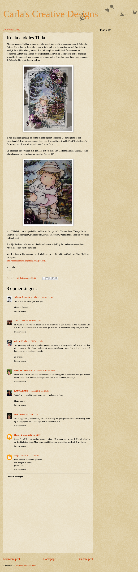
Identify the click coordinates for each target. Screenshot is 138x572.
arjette (17, 341)
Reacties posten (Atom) (26, 565)
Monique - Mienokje (23, 370)
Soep (16, 455)
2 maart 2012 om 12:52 (28, 414)
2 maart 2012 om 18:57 (29, 455)
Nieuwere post (11, 559)
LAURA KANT (21, 391)
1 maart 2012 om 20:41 (39, 391)
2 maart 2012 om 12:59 (30, 435)
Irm (16, 414)
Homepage (49, 559)
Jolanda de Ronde (22, 297)
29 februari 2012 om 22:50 (30, 321)
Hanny (17, 435)
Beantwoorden (20, 311)
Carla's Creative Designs (50, 13)
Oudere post (86, 559)
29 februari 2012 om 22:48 (42, 297)
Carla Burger (23, 278)
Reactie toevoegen (15, 476)
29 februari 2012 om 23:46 (44, 370)
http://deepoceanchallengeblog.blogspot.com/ (26, 261)
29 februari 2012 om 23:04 (32, 341)
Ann (16, 321)
